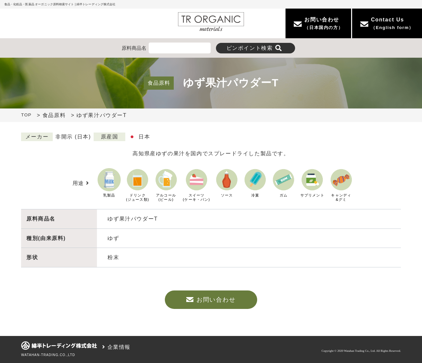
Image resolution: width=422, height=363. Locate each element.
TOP (26, 114)
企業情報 (116, 347)
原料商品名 (134, 48)
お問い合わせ (210, 299)
